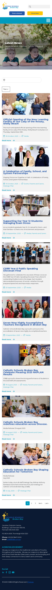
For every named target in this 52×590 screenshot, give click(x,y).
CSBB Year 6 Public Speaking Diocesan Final (20, 269)
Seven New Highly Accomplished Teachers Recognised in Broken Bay (25, 323)
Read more (6, 140)
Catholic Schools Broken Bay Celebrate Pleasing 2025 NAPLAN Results (23, 372)
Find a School (17, 13)
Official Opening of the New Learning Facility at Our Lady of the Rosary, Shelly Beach (25, 121)
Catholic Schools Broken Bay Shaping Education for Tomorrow (25, 470)
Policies (31, 582)
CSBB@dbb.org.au (14, 539)
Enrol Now (35, 13)
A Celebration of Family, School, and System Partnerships (25, 172)
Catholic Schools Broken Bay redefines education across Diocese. (25, 423)
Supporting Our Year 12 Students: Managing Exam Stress (23, 222)
